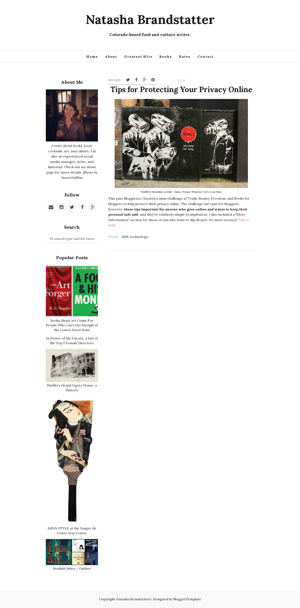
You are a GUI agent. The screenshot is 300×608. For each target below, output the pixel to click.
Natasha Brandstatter (150, 19)
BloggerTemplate (187, 599)
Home (92, 56)
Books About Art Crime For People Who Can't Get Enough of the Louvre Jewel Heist (72, 325)
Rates (184, 56)
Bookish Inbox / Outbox (72, 568)
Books (165, 56)
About (111, 56)
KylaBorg (206, 192)
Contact (206, 56)
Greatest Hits (138, 56)
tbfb (125, 237)
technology (139, 237)
